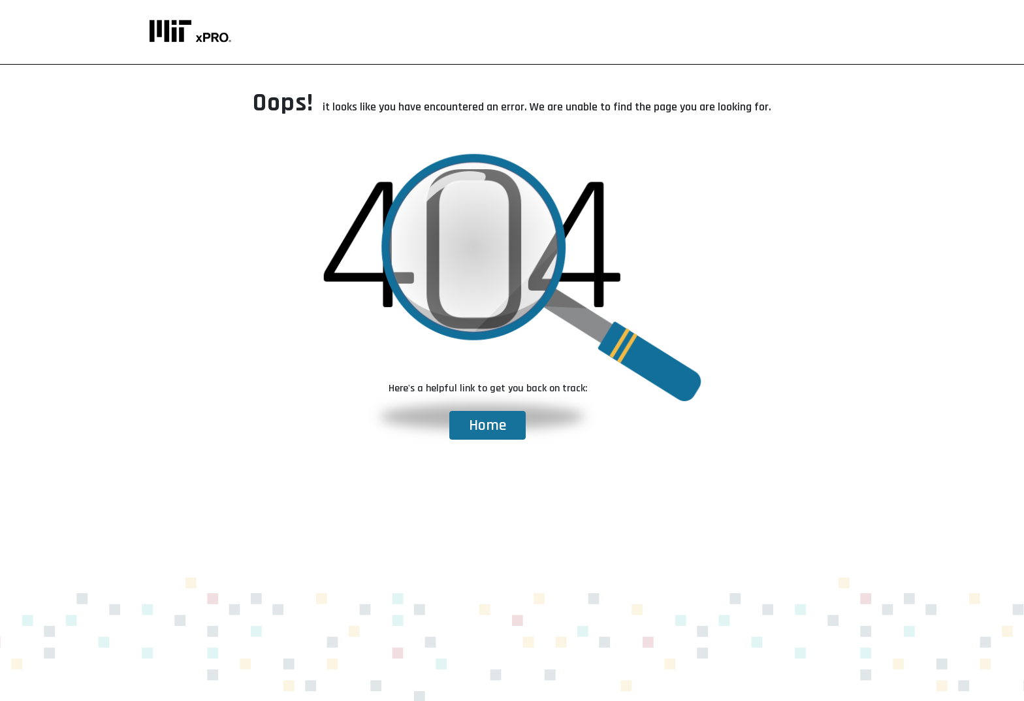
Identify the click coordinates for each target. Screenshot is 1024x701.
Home (487, 425)
